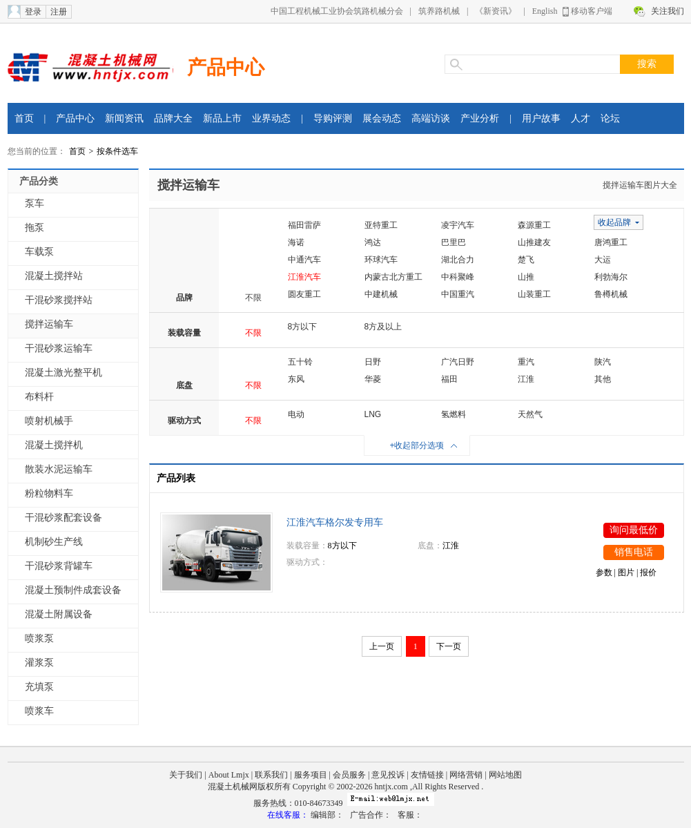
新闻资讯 (124, 118)
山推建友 (534, 242)
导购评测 (332, 118)
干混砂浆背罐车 (59, 566)
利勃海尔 (610, 277)
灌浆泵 (39, 662)
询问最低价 (634, 530)
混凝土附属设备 (59, 614)
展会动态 (381, 118)
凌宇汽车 (457, 225)
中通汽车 (304, 259)
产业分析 (479, 118)
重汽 (526, 362)
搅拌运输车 (49, 324)
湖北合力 (457, 259)
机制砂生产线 (54, 542)
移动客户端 (591, 11)
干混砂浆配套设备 (63, 517)
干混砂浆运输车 (59, 348)
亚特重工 (381, 225)
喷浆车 (39, 711)
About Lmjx (228, 775)
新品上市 (222, 118)
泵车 (34, 203)
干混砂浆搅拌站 (59, 300)
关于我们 (185, 775)
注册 (58, 12)
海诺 (296, 242)
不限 (253, 297)
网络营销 (466, 775)
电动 (296, 414)
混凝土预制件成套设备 (73, 590)
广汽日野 (457, 362)
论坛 (610, 118)
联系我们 (271, 775)
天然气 (530, 414)
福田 (449, 379)
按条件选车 (117, 151)
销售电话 (633, 552)
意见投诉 (388, 775)
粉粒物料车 (49, 493)
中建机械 (381, 294)
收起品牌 (614, 222)
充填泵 (39, 687)
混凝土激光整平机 (63, 372)
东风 (296, 379)
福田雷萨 (304, 225)
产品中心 (225, 67)
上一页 (381, 646)
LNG (373, 414)
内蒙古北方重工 (393, 277)
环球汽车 (381, 259)
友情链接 (427, 775)
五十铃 (300, 362)
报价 (648, 572)
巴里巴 (453, 242)
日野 (372, 362)
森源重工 (534, 225)
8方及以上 (383, 326)
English (545, 11)
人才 (580, 118)
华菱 (372, 379)
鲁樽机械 (610, 294)
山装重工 (534, 294)
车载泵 (39, 252)
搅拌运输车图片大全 (640, 185)
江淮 (526, 379)
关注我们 (667, 11)
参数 (604, 572)
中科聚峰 (457, 277)
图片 (626, 572)
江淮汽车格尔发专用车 (334, 522)
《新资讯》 (495, 11)
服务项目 (310, 775)
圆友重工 (304, 294)
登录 (33, 12)
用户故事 (541, 118)
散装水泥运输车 (59, 469)
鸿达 (372, 242)
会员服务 (349, 775)
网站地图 (505, 775)
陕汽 (602, 362)
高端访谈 (430, 118)
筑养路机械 (439, 11)
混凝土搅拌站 (54, 276)
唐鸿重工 (610, 242)
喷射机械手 (49, 421)
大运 (602, 259)
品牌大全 (173, 118)
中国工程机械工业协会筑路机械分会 (337, 11)
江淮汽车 (304, 277)
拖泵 (34, 227)
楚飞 (526, 259)
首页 (24, 118)
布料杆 (39, 397)
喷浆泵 (39, 638)
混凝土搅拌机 (54, 445)
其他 (602, 379)
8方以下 (303, 326)
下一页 (448, 646)
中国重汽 (457, 294)
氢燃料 (453, 414)
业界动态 (271, 118)
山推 (526, 277)
